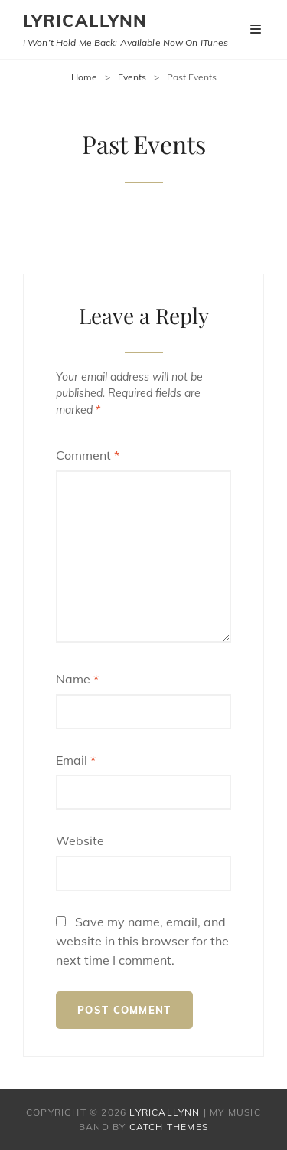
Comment (87, 455)
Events (132, 77)
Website (80, 840)
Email (76, 760)
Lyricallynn (85, 20)
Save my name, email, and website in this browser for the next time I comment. (142, 941)
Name (77, 678)
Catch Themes (168, 1126)
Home (84, 77)
